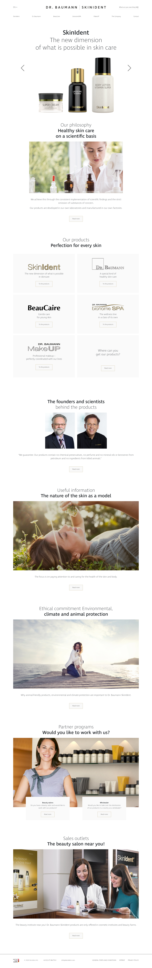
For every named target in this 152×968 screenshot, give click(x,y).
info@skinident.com (68, 960)
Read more (76, 219)
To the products (44, 284)
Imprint (122, 960)
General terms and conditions (104, 960)
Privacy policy (133, 960)
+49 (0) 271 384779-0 (49, 960)
